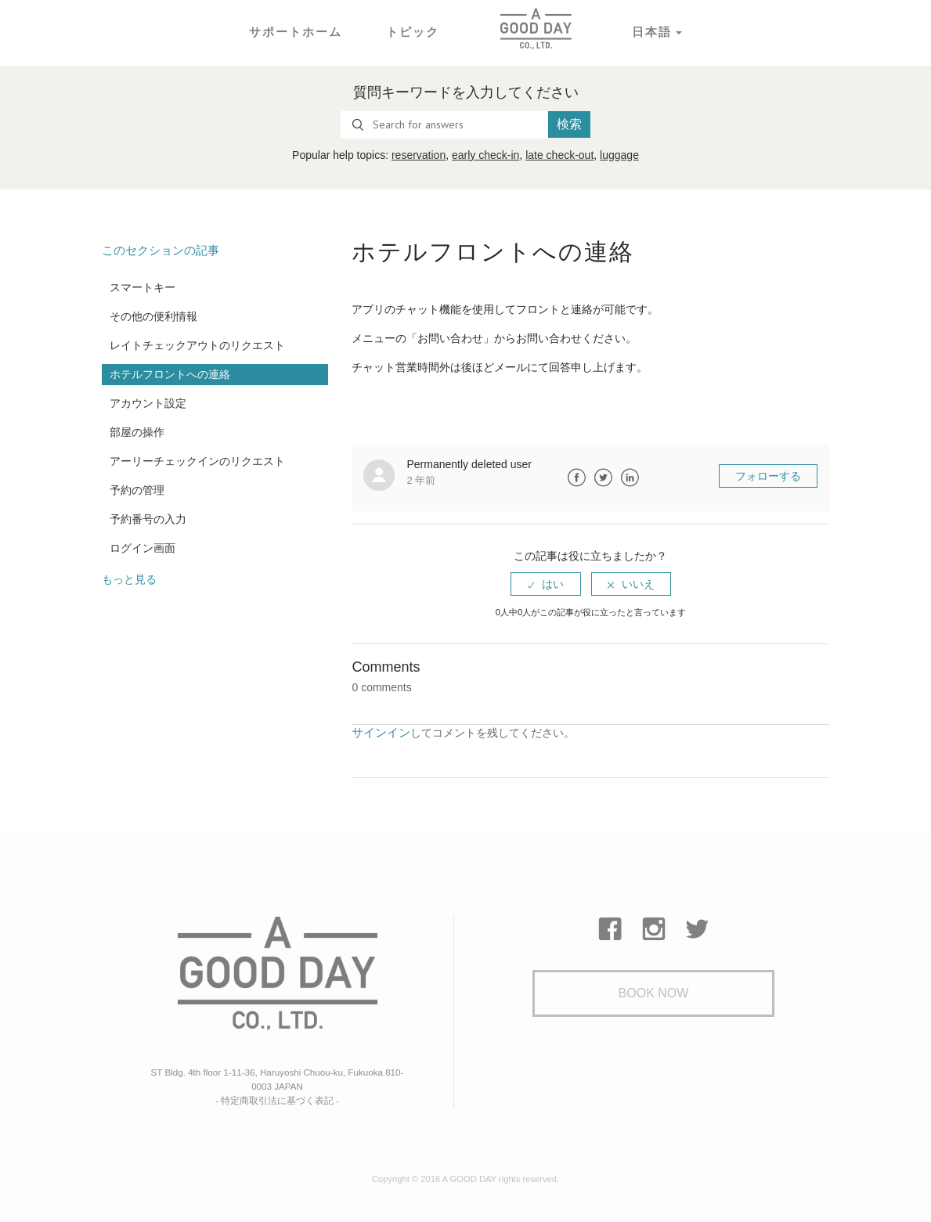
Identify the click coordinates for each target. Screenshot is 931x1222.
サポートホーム (298, 31)
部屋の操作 (137, 431)
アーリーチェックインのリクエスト (197, 460)
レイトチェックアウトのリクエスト (197, 344)
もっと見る (129, 578)
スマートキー (142, 286)
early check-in (485, 155)
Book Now (654, 993)
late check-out (559, 155)
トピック (411, 31)
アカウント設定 (148, 402)
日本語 (647, 31)
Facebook (576, 477)
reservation (419, 155)
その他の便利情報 (153, 315)
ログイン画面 (142, 547)
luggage (619, 155)
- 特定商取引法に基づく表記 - (277, 1096)
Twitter (603, 477)
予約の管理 (137, 489)
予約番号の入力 (148, 518)
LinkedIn (629, 477)
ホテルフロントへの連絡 (170, 373)
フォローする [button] (768, 476)
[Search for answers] (445, 125)
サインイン (379, 732)
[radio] (546, 584)
